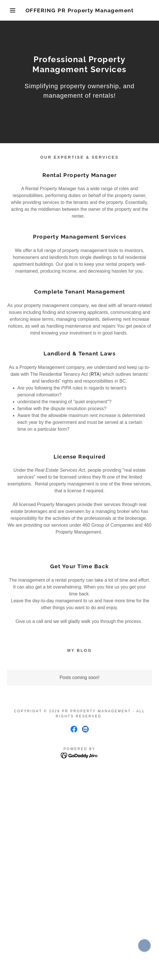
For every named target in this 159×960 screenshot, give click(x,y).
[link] (79, 10)
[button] (11, 10)
